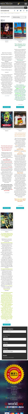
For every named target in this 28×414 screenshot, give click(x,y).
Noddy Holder (19, 198)
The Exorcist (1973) (8, 190)
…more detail (6, 95)
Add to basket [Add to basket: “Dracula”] (7, 107)
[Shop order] (19, 17)
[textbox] (14, 331)
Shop (5, 13)
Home (2, 13)
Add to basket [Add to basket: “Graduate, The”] (20, 107)
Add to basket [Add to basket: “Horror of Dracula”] (7, 208)
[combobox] (12, 7)
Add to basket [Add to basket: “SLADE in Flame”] (20, 208)
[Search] (25, 7)
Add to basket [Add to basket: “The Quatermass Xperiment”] (7, 324)
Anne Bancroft (17, 93)
